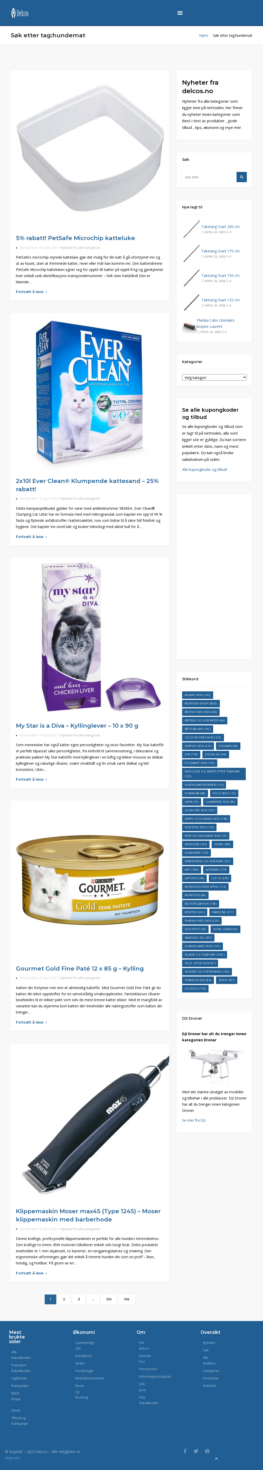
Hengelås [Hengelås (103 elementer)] (196, 844)
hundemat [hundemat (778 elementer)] (196, 853)
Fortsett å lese (31, 291)
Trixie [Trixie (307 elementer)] (227, 980)
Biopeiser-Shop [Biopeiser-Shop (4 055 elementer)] (201, 703)
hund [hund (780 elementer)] (222, 844)
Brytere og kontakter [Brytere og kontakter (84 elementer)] (205, 720)
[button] (180, 13)
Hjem (203, 35)
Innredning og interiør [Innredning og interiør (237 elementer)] (208, 861)
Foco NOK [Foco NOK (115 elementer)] (224, 793)
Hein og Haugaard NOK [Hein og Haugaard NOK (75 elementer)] (206, 836)
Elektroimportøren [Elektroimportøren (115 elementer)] (204, 785)
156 (127, 1299)
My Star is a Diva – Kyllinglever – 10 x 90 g (77, 725)
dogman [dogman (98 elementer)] (228, 746)
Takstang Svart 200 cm (220, 226)
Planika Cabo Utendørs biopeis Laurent (216, 323)
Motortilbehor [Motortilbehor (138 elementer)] (201, 903)
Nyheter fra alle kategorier (80, 247)
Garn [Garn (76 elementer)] (192, 802)
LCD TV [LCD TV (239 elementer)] (220, 878)
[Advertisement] (214, 577)
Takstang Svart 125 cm (220, 299)
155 (109, 1299)
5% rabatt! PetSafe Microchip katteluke (75, 238)
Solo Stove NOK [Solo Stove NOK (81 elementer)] (200, 963)
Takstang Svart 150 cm (220, 275)
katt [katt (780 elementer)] (192, 870)
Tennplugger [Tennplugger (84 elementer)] (198, 980)
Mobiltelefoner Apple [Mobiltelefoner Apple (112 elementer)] (205, 886)
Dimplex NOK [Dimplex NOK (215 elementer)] (198, 746)
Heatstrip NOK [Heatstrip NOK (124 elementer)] (199, 827)
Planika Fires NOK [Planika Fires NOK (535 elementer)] (202, 920)
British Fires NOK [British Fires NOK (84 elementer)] (201, 712)
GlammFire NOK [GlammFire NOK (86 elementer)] (220, 802)
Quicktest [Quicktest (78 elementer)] (195, 929)
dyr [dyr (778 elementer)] (191, 754)
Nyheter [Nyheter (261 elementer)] (195, 912)
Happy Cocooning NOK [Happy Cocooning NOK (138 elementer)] (206, 819)
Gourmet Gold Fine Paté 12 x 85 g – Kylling (80, 968)
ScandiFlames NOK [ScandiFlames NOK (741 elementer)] (202, 946)
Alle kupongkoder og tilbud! (204, 469)
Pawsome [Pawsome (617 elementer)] (223, 912)
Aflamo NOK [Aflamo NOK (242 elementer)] (198, 695)
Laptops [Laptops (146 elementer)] (194, 878)
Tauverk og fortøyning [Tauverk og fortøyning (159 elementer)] (207, 971)
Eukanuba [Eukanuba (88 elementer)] (195, 793)
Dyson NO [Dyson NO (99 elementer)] (216, 754)
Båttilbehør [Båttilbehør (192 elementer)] (198, 729)
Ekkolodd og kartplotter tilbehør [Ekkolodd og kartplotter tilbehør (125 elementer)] (212, 774)
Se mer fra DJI (193, 1120)
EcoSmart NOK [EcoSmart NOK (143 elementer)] (200, 763)
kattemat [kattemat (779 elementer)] (216, 870)
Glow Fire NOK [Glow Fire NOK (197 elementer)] (200, 810)
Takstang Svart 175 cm (220, 251)
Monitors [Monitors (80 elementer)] (195, 895)
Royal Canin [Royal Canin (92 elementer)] (225, 929)
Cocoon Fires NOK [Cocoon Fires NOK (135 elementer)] (203, 737)
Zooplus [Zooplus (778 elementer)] (195, 988)
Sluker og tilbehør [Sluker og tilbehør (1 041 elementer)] (205, 954)
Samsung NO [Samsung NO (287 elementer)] (198, 937)
